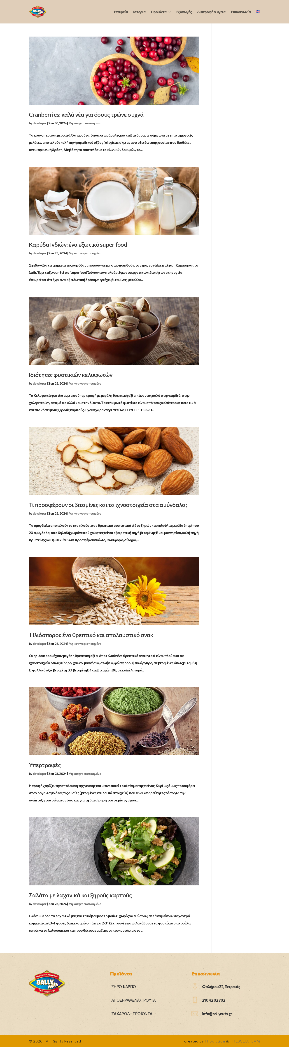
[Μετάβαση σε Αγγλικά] (258, 16)
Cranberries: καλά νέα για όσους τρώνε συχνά (86, 114)
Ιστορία (139, 12)
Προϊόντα (158, 12)
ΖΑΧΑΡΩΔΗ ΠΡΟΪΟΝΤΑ (131, 1013)
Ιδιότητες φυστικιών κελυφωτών (70, 374)
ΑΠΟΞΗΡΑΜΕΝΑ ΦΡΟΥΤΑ (133, 1000)
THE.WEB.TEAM (245, 1041)
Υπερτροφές (45, 764)
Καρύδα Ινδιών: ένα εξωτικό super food (78, 244)
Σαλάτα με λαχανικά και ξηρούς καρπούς (80, 894)
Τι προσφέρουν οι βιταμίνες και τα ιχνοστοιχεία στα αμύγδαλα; (108, 504)
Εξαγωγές (184, 12)
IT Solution (215, 1041)
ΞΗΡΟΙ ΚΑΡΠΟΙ (124, 986)
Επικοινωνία (241, 12)
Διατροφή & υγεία (211, 12)
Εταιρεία (121, 12)
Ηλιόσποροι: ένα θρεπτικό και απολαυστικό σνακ (91, 634)
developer (40, 123)
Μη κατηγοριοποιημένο (84, 123)
